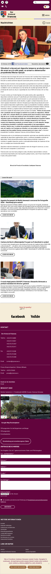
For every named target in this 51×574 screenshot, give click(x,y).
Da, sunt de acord (18, 567)
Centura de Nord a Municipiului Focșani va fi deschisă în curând (25, 242)
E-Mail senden (3, 6)
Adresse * (4, 460)
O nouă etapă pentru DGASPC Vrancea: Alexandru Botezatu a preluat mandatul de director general (24, 283)
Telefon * (3, 467)
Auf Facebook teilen (21, 64)
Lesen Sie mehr (7, 215)
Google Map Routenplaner (10, 423)
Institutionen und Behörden (8, 527)
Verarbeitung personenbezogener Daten (16, 441)
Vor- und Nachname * (7, 453)
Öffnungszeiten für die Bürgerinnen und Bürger (15, 428)
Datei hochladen (5, 492)
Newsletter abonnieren (38, 64)
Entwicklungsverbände (7, 531)
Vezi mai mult (34, 567)
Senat (27, 549)
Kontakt (3, 523)
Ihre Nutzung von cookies (7, 537)
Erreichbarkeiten (5, 434)
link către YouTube (35, 316)
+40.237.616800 (11, 338)
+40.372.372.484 (11, 357)
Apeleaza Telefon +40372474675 (6, 6)
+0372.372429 (11, 370)
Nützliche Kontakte (6, 535)
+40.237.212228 (11, 351)
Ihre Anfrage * (5, 480)
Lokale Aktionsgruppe (6, 533)
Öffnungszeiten (5, 431)
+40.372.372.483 (11, 354)
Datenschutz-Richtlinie (6, 539)
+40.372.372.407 (11, 344)
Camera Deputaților (31, 551)
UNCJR (2, 549)
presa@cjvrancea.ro (12, 373)
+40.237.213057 (11, 341)
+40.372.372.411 (11, 347)
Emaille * (3, 473)
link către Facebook (18, 316)
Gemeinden (4, 529)
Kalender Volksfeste (6, 525)
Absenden (7, 507)
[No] (49, 563)
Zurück (46, 23)
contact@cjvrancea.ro (13, 361)
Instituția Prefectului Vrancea (8, 551)
